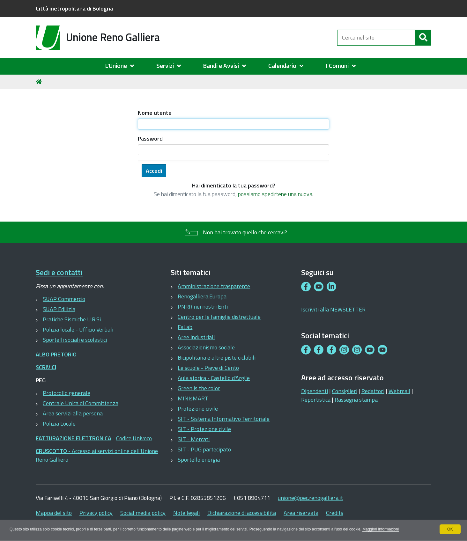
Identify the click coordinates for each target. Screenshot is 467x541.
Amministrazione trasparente (214, 286)
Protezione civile (198, 408)
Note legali (186, 512)
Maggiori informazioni (380, 529)
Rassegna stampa (356, 399)
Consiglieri (344, 391)
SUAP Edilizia (59, 309)
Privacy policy (96, 512)
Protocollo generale (66, 393)
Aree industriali (196, 337)
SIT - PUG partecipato (204, 449)
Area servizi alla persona (73, 413)
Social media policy (143, 512)
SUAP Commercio (64, 299)
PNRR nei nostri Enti (203, 306)
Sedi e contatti (59, 272)
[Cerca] (423, 38)
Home (40, 82)
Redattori (372, 391)
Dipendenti (314, 391)
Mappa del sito (54, 512)
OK (450, 529)
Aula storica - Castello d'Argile (214, 378)
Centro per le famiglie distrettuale (219, 316)
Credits (334, 512)
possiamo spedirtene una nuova (275, 194)
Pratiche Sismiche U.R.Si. (72, 319)
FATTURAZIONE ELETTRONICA (73, 438)
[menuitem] (122, 66)
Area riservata (301, 512)
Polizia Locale (59, 423)
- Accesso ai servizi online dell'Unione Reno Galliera (97, 455)
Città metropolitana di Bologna (74, 8)
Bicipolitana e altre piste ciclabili (217, 357)
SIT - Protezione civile (204, 429)
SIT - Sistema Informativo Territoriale (224, 418)
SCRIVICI (46, 367)
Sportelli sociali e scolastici (75, 339)
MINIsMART (193, 398)
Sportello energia (199, 459)
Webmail (399, 391)
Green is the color (199, 388)
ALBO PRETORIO (56, 354)
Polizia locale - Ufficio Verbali (78, 329)
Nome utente (155, 112)
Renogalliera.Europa (202, 296)
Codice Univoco (134, 438)
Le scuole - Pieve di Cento (208, 367)
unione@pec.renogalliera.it (310, 497)
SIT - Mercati (194, 439)
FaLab (185, 327)
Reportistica (315, 399)
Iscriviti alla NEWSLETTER (333, 309)
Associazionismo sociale (206, 347)
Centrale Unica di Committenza (80, 403)
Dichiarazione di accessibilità (241, 512)
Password (150, 138)
